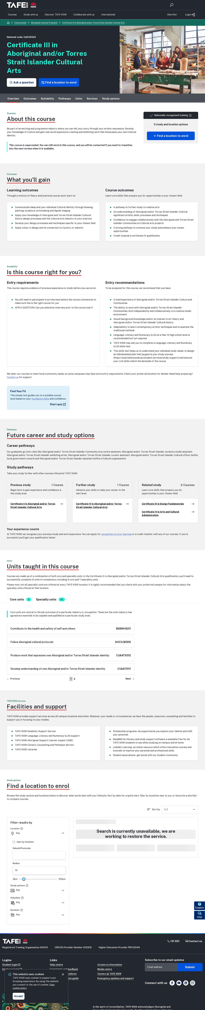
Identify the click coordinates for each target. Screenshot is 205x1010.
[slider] (23, 879)
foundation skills (40, 398)
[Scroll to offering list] (171, 136)
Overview (13, 98)
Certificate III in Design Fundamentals (168, 504)
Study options (111, 98)
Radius (16, 863)
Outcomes (29, 98)
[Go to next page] (130, 679)
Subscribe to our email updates (164, 959)
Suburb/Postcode (22, 848)
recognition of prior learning (116, 534)
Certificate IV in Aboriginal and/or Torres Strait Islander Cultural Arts (102, 505)
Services (92, 98)
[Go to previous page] (13, 679)
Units (78, 98)
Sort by (156, 809)
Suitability (47, 98)
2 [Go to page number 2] (74, 679)
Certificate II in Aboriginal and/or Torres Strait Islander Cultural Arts (36, 505)
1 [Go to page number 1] (70, 679)
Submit (190, 967)
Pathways (65, 98)
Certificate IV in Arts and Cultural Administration (168, 513)
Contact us (13, 377)
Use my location (23, 842)
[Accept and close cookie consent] (18, 996)
